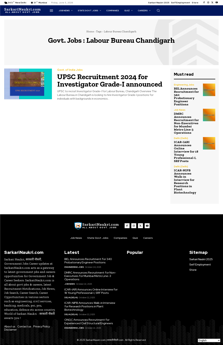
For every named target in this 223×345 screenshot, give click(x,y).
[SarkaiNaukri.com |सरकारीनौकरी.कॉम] (22, 10)
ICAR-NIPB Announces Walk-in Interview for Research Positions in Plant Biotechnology (185, 181)
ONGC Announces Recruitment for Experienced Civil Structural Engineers (88, 321)
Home (90, 31)
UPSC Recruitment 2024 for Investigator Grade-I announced (109, 80)
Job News (179, 110)
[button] (158, 10)
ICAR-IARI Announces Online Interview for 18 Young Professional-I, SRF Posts (186, 151)
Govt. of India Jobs (70, 70)
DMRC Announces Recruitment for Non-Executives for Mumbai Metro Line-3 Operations (186, 123)
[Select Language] (209, 340)
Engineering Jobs (184, 85)
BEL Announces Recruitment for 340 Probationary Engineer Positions (186, 96)
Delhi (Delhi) (181, 138)
